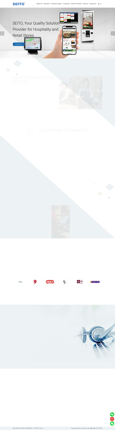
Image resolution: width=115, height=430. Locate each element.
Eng (99, 4)
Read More (18, 44)
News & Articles (76, 3)
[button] (113, 33)
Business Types (57, 4)
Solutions (47, 4)
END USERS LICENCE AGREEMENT (22, 428)
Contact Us (92, 3)
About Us (39, 3)
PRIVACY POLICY (38, 428)
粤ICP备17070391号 (96, 428)
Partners (85, 3)
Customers (66, 3)
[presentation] (57, 354)
